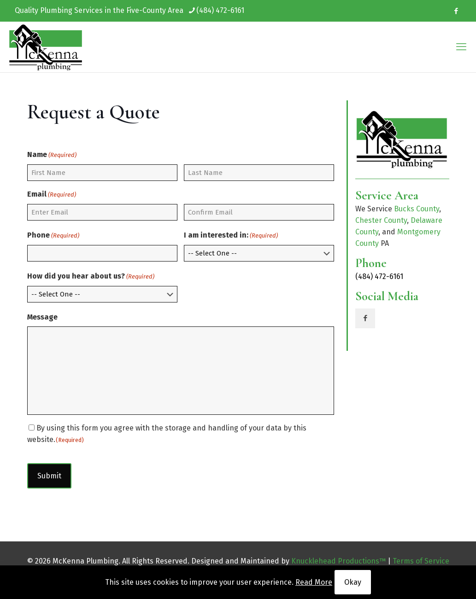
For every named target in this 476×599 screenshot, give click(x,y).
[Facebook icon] (455, 11)
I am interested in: (231, 235)
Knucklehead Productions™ (338, 561)
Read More (313, 582)
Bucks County (416, 208)
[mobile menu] (461, 47)
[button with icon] (365, 318)
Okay (352, 582)
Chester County (381, 220)
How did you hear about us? (90, 276)
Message (42, 317)
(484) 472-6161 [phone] (220, 10)
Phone (53, 235)
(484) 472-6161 (379, 276)
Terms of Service (421, 561)
